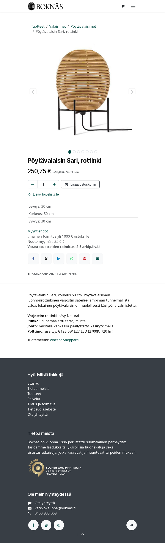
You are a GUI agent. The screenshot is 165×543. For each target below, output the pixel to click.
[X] (46, 258)
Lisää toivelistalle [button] (43, 194)
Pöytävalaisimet (83, 26)
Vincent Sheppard (64, 340)
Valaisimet (57, 26)
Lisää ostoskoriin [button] (80, 184)
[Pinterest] (84, 258)
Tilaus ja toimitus (41, 404)
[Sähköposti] (97, 258)
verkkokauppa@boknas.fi (55, 508)
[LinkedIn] (59, 258)
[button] (33, 91)
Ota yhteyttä (38, 414)
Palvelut (34, 399)
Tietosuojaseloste (42, 409)
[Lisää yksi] (54, 184)
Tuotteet (38, 26)
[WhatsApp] (72, 258)
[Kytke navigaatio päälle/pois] (133, 6)
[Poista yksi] (33, 184)
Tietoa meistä (39, 388)
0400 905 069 (46, 513)
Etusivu (33, 383)
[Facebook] (33, 258)
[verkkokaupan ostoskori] (123, 6)
